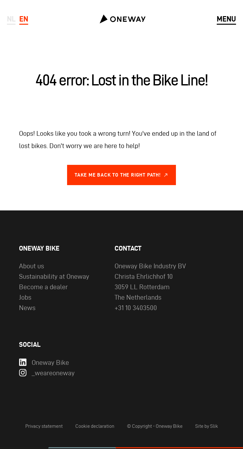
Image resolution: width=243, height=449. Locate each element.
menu (226, 19)
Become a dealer (43, 286)
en (23, 19)
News (27, 307)
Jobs (25, 297)
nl (11, 19)
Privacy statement (44, 426)
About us (31, 266)
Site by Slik (206, 426)
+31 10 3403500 (136, 307)
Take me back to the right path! (118, 175)
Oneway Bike (44, 362)
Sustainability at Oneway (54, 276)
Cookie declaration (94, 426)
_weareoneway (47, 373)
